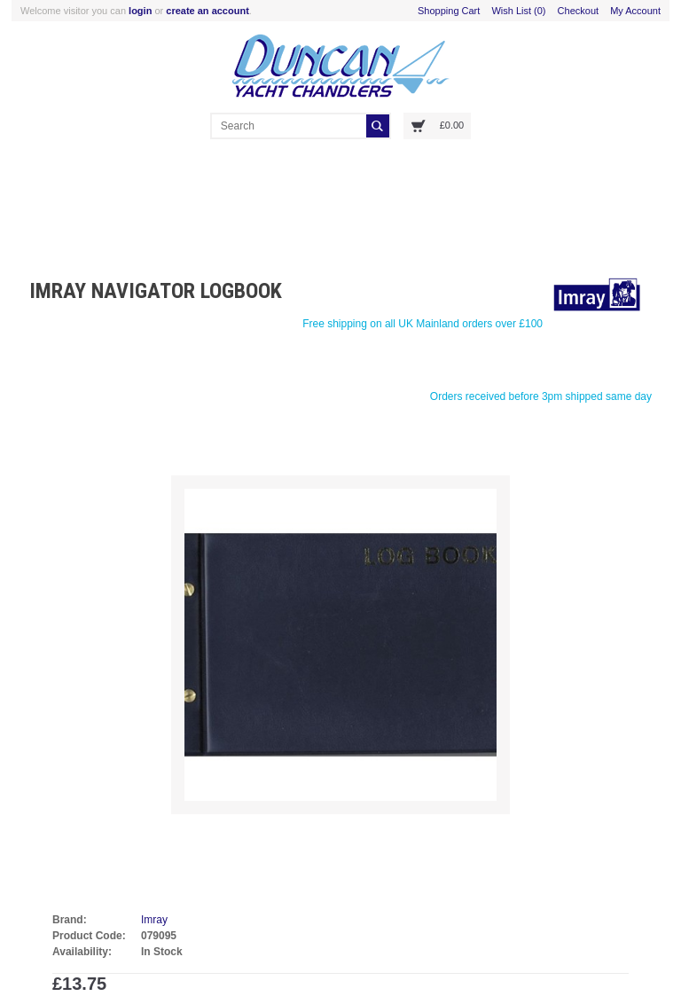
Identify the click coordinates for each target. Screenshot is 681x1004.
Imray (154, 920)
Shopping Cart (449, 10)
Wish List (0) (518, 10)
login (140, 10)
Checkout (578, 10)
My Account (635, 10)
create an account (207, 10)
